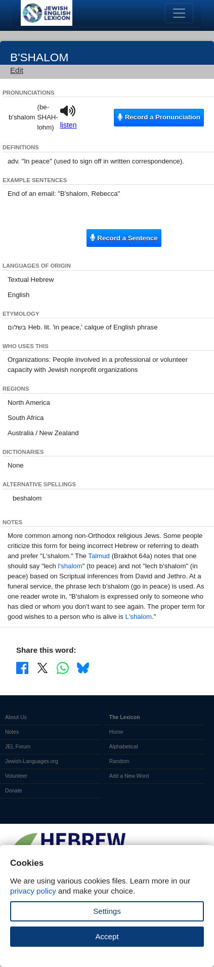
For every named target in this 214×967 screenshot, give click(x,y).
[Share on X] (42, 667)
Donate (13, 790)
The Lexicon (124, 717)
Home (116, 732)
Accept (106, 936)
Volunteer (16, 776)
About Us (16, 717)
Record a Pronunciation (158, 117)
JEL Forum (18, 746)
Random (119, 761)
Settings (107, 911)
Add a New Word (129, 776)
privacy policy (33, 891)
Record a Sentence (123, 237)
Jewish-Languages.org (31, 761)
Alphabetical (123, 746)
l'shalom (70, 566)
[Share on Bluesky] (83, 667)
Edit (16, 70)
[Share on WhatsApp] (63, 667)
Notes (12, 732)
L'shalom (138, 616)
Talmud (99, 556)
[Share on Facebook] (22, 667)
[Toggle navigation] (179, 13)
